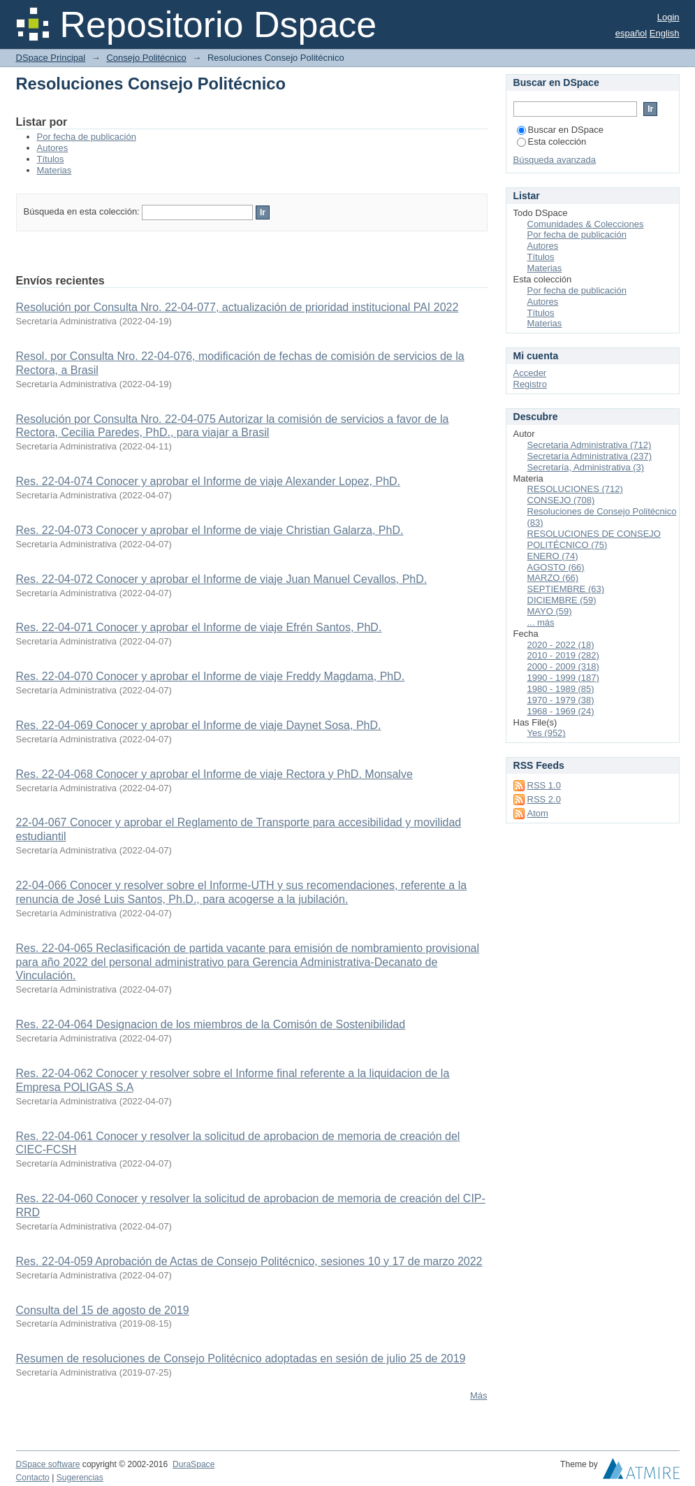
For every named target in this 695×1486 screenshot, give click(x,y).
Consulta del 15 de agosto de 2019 (102, 1310)
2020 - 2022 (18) (560, 645)
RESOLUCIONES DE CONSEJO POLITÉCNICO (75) (594, 539)
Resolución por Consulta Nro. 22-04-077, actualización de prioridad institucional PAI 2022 (237, 307)
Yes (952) (546, 733)
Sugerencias (80, 1478)
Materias (54, 170)
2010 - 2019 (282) (563, 655)
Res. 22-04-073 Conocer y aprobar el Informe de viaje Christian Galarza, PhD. (210, 530)
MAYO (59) (549, 611)
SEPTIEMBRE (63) (566, 589)
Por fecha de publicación (86, 136)
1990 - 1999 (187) (563, 677)
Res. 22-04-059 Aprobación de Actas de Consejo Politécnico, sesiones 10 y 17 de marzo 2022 (249, 1261)
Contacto (33, 1478)
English (665, 33)
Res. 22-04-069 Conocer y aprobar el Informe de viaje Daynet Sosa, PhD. (198, 725)
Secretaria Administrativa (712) (589, 445)
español (631, 33)
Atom (537, 813)
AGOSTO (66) (556, 567)
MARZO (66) (553, 577)
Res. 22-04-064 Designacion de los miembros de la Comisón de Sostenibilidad (211, 1024)
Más (479, 1395)
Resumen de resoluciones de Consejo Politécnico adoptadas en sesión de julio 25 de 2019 (241, 1358)
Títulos (50, 159)
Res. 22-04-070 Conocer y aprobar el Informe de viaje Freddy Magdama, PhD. (210, 676)
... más (541, 622)
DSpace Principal (51, 57)
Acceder (530, 373)
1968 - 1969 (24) (560, 711)
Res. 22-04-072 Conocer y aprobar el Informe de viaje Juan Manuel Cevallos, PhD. (221, 579)
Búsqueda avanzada (555, 159)
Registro (530, 384)
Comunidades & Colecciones (585, 224)
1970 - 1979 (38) (560, 700)
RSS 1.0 (544, 785)
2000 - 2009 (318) (563, 666)
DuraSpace (193, 1464)
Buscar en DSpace (560, 129)
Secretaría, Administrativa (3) (586, 467)
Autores (52, 148)
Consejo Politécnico (146, 57)
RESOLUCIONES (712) (575, 489)
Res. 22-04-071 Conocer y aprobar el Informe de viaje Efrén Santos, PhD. (199, 627)
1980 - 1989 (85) (560, 689)
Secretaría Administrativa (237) (589, 456)
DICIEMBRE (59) (562, 600)
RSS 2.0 (544, 799)
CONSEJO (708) (561, 500)
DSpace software (48, 1464)
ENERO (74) (552, 556)
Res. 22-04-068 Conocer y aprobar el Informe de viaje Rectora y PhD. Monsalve (214, 774)
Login (668, 17)
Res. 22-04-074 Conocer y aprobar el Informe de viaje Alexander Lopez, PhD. (208, 481)
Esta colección (552, 141)
